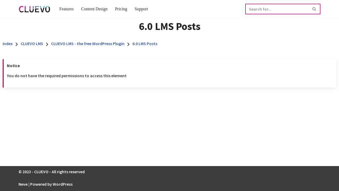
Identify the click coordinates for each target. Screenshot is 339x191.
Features (66, 9)
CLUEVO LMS (32, 43)
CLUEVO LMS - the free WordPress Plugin (87, 43)
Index (8, 43)
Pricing (121, 9)
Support (141, 9)
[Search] (277, 9)
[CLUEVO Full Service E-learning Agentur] (34, 9)
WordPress (63, 184)
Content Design (94, 9)
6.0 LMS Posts (144, 43)
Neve (23, 184)
